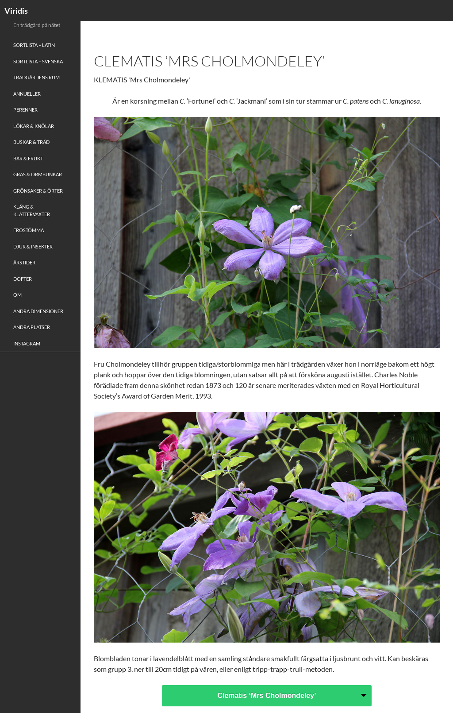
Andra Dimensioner (38, 311)
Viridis (16, 11)
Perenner (25, 109)
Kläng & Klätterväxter (31, 210)
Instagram (26, 343)
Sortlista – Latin (34, 45)
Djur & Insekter (33, 246)
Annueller (27, 94)
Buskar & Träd (31, 142)
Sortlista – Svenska (38, 61)
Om (17, 295)
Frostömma (28, 230)
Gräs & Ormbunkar (37, 174)
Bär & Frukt (28, 158)
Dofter (22, 279)
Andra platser (31, 327)
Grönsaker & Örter (38, 191)
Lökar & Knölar (33, 126)
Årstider (24, 262)
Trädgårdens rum (36, 77)
